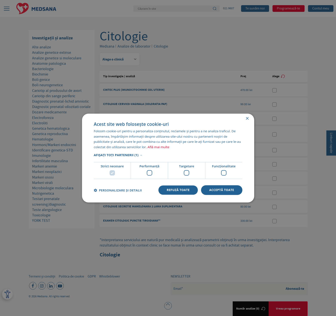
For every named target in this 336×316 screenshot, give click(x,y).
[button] (168, 155)
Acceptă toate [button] (221, 190)
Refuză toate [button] (178, 190)
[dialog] (168, 158)
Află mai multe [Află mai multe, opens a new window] (158, 147)
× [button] (247, 118)
